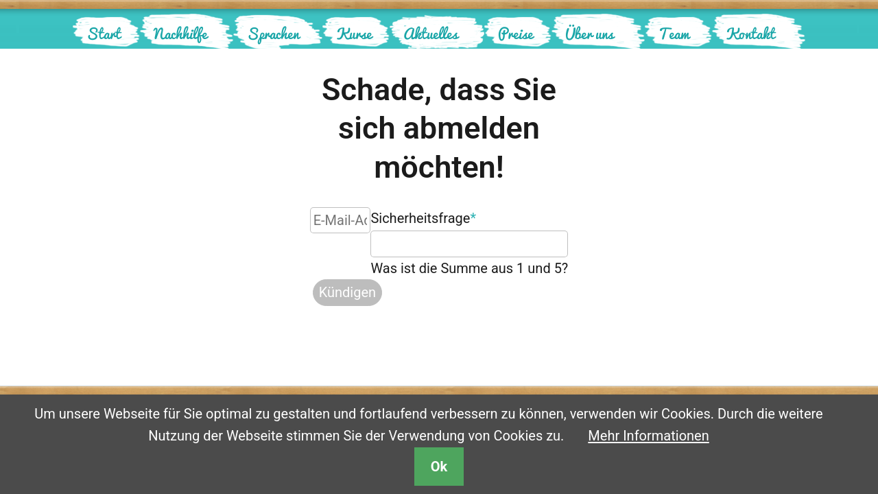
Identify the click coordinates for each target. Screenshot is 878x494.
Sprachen (273, 33)
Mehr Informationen (648, 435)
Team (673, 33)
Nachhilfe (180, 33)
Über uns (589, 33)
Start (103, 33)
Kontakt (750, 33)
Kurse (354, 33)
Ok (439, 466)
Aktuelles (430, 33)
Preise (515, 33)
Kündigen (347, 292)
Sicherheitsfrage (423, 216)
